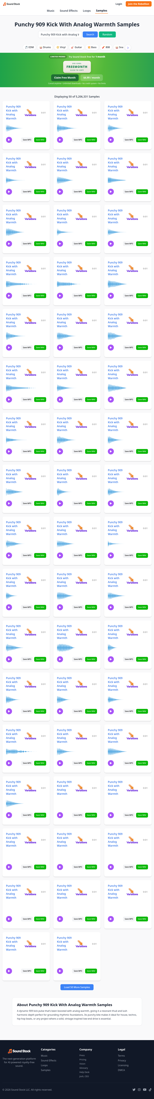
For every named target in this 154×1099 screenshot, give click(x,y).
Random (107, 34)
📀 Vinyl (61, 47)
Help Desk (84, 1072)
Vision (82, 1063)
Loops (87, 10)
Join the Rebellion (138, 4)
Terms (121, 1055)
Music (50, 10)
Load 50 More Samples (77, 987)
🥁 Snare (120, 47)
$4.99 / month (91, 77)
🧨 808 (106, 47)
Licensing (123, 1065)
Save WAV (40, 139)
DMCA (121, 1070)
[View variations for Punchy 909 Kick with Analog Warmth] (30, 112)
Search (90, 34)
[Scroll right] (128, 48)
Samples (101, 10)
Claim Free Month (65, 77)
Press (82, 1055)
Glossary (83, 1067)
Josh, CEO (84, 1076)
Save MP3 (27, 139)
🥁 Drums (45, 47)
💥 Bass (92, 47)
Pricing (82, 1059)
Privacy (122, 1060)
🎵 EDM (29, 47)
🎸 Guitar (76, 47)
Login (119, 4)
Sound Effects (69, 10)
